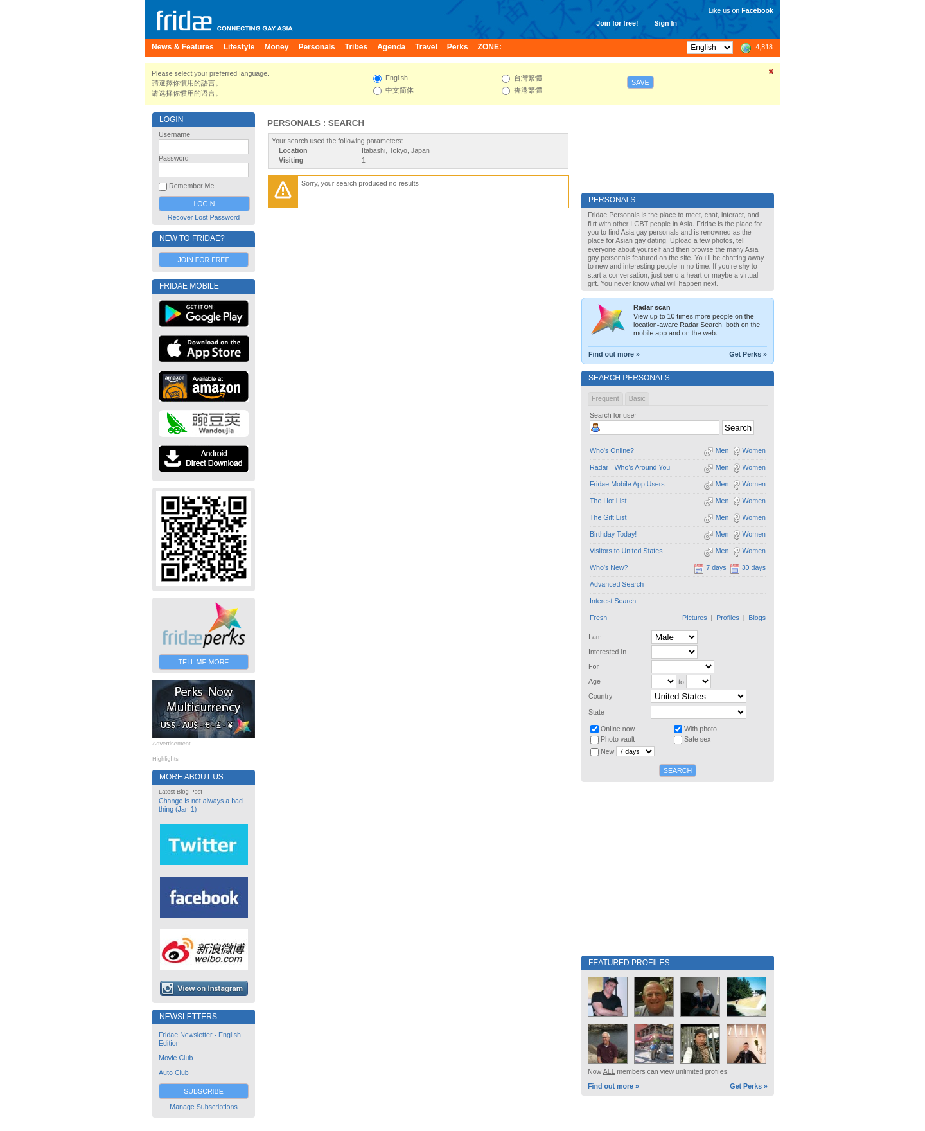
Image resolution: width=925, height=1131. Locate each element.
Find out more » (614, 354)
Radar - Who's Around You (630, 467)
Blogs (757, 617)
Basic (637, 398)
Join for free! (617, 23)
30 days (748, 567)
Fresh (598, 617)
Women (749, 450)
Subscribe (204, 1091)
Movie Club (176, 1058)
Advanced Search (617, 584)
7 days (710, 567)
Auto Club (174, 1072)
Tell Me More (204, 662)
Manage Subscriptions (203, 1106)
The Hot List (608, 500)
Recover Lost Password (204, 217)
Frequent (605, 398)
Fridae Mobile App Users (627, 484)
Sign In (665, 23)
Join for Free (203, 259)
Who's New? (609, 567)
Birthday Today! (613, 534)
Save (640, 82)
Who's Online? (612, 450)
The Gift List (608, 517)
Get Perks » (748, 354)
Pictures (694, 617)
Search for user (613, 415)
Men (716, 450)
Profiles (727, 617)
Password (174, 158)
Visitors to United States (626, 551)
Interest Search (613, 601)
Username (174, 134)
